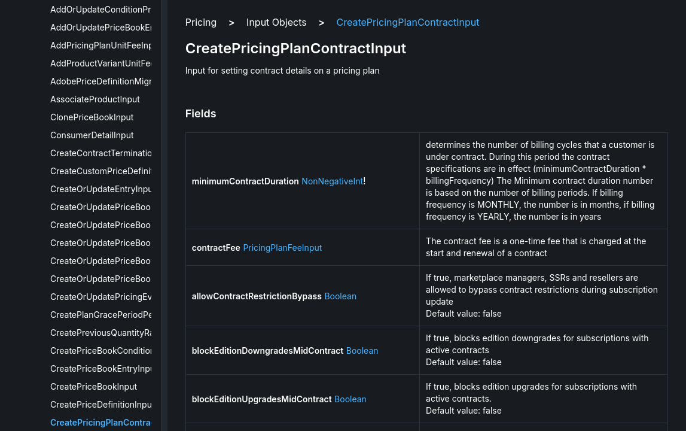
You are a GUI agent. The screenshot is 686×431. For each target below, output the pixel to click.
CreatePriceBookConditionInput (112, 350)
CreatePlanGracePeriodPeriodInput (119, 314)
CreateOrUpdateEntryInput (103, 189)
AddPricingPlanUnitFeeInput (105, 45)
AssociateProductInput (95, 99)
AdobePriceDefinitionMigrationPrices (123, 81)
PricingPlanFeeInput (282, 247)
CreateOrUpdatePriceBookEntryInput (123, 225)
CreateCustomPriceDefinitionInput (117, 171)
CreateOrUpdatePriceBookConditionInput (132, 207)
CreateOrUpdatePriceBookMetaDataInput (132, 261)
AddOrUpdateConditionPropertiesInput (126, 9)
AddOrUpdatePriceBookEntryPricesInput (130, 27)
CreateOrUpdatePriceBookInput (112, 243)
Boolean (340, 296)
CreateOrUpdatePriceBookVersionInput (127, 279)
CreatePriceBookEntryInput (104, 368)
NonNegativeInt (332, 181)
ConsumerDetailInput (92, 135)
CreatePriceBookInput (93, 386)
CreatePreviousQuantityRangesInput (122, 332)
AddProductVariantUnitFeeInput (112, 63)
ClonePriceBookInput (91, 117)
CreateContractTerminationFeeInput (120, 153)
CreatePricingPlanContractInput (114, 422)
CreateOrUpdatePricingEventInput (117, 297)
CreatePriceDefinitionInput (102, 404)
